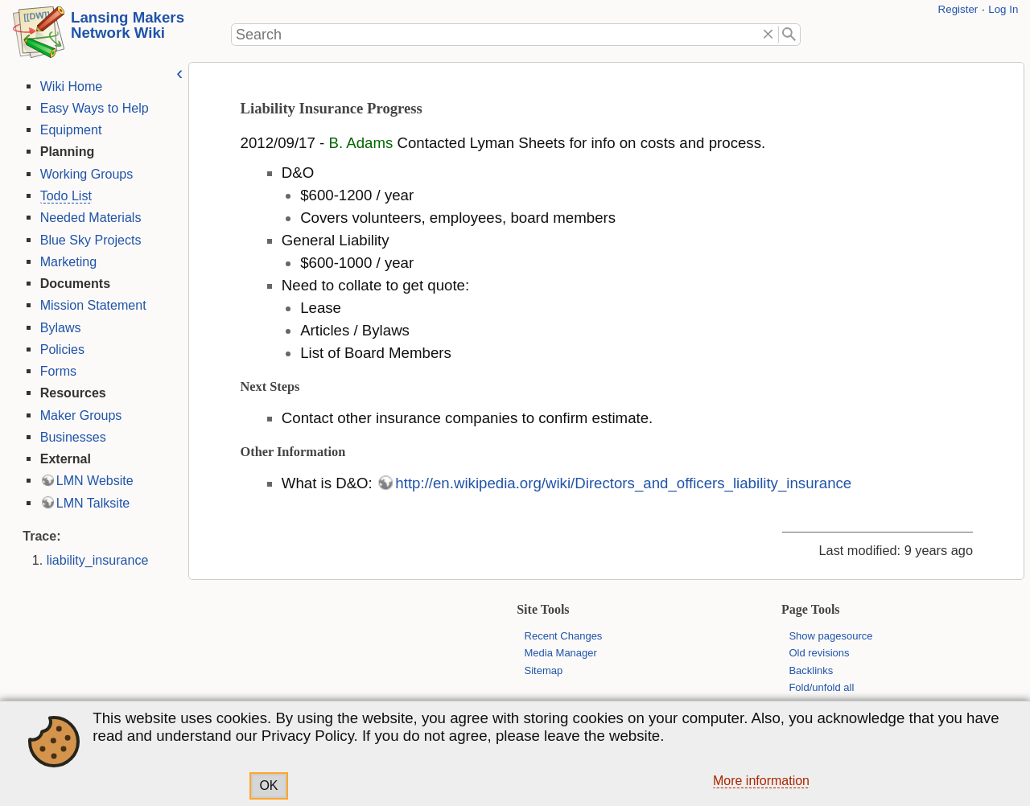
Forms (56, 371)
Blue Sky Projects (88, 239)
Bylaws (58, 327)
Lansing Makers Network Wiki (127, 25)
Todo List (63, 195)
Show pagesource (830, 636)
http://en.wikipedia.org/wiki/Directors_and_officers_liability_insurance (621, 483)
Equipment (69, 129)
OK (268, 785)
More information (761, 780)
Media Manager (561, 653)
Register (958, 9)
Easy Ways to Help (92, 108)
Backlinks (811, 670)
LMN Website (92, 480)
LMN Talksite (91, 503)
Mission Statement (91, 305)
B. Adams (359, 142)
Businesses (71, 437)
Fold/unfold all (821, 687)
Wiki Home (69, 86)
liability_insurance (95, 560)
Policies (60, 349)
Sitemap (544, 670)
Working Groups (84, 174)
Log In (1003, 9)
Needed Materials (88, 217)
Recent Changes (564, 636)
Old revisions (819, 653)
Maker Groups (79, 415)
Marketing (66, 261)
